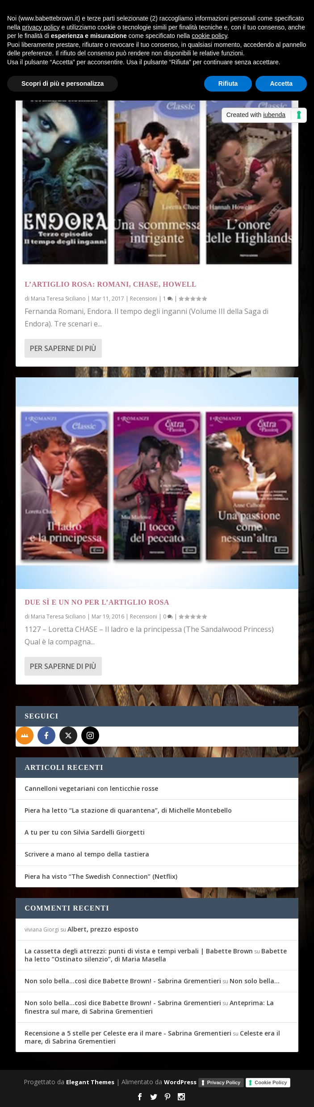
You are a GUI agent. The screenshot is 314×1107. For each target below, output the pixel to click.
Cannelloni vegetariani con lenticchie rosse (91, 788)
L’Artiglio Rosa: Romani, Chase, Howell (111, 284)
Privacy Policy (224, 1082)
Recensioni (143, 298)
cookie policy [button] (209, 35)
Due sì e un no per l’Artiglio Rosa (97, 602)
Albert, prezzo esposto (102, 929)
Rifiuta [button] (228, 83)
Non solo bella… (255, 981)
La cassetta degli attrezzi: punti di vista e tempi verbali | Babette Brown (139, 951)
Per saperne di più (63, 348)
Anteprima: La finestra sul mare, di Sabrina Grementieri (149, 1006)
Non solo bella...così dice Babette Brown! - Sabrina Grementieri (123, 981)
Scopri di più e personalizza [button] (62, 83)
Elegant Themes (90, 1082)
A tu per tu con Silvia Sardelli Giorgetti (85, 832)
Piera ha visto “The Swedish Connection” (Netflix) (101, 876)
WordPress (180, 1082)
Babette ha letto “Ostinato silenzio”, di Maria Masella (156, 955)
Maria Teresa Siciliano (58, 298)
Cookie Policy (271, 1082)
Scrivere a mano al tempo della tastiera (87, 854)
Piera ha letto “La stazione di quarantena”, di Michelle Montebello (128, 810)
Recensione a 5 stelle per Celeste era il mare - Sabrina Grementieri (128, 1033)
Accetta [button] (281, 83)
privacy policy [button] (40, 27)
